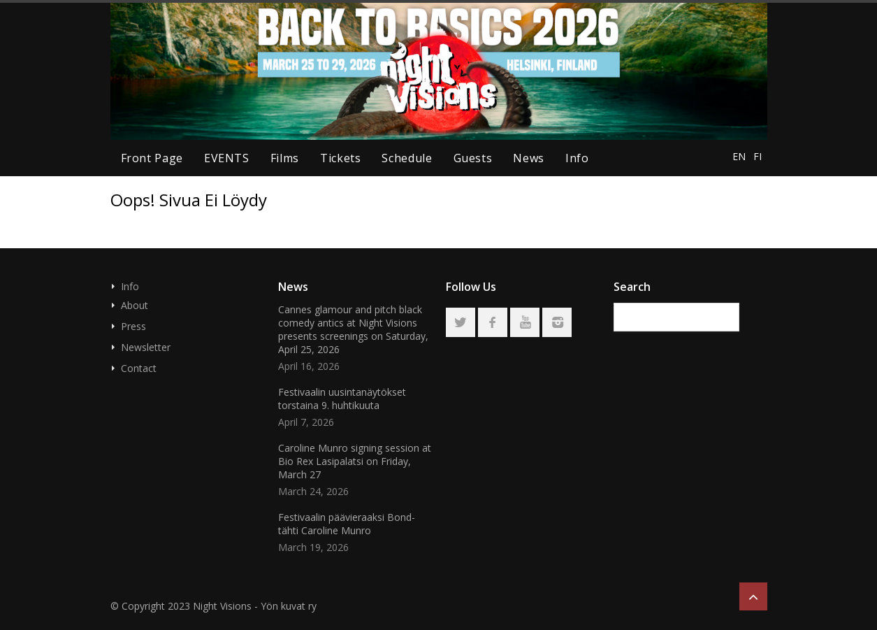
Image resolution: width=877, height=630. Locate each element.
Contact (139, 368)
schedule (407, 158)
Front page (152, 158)
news (528, 158)
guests (473, 158)
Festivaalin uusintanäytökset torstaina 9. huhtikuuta (342, 398)
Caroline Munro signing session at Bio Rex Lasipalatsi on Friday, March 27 (354, 461)
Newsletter (146, 347)
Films (284, 158)
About (134, 305)
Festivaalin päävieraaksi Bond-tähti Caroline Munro (346, 523)
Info (577, 158)
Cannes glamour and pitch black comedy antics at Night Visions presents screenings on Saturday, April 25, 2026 (353, 329)
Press (133, 326)
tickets (340, 158)
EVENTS (226, 158)
